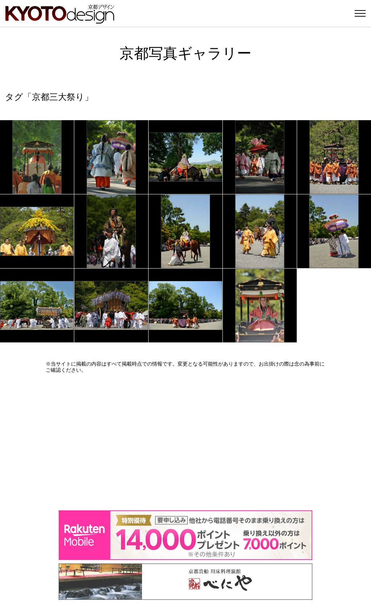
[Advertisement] (185, 441)
